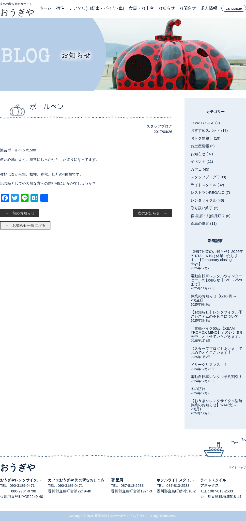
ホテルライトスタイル (175, 480)
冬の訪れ (198, 389)
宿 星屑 (117, 480)
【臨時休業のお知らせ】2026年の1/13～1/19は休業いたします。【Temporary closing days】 (217, 257)
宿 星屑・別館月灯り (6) (211, 216)
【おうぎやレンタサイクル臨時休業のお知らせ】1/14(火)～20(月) (216, 405)
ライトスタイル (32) (207, 185)
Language (234, 8)
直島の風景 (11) (204, 223)
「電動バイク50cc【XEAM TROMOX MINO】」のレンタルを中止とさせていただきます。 (217, 332)
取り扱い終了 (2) (204, 208)
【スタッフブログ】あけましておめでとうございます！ (216, 350)
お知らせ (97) (202, 154)
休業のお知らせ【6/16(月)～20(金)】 (214, 298)
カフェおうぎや (61, 480)
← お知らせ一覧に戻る (25, 225)
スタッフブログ (159, 126)
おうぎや (17, 12)
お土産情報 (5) (203, 146)
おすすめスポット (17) (209, 130)
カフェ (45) (200, 169)
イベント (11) (202, 161)
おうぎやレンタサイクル (20, 480)
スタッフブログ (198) (208, 177)
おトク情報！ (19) (205, 138)
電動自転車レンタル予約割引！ (216, 376)
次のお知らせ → (152, 213)
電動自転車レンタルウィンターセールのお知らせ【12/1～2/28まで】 (216, 280)
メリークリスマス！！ (209, 364)
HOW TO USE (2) (205, 123)
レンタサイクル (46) (207, 200)
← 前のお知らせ (19, 213)
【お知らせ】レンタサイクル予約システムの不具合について (216, 314)
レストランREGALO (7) (210, 192)
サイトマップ (237, 467)
